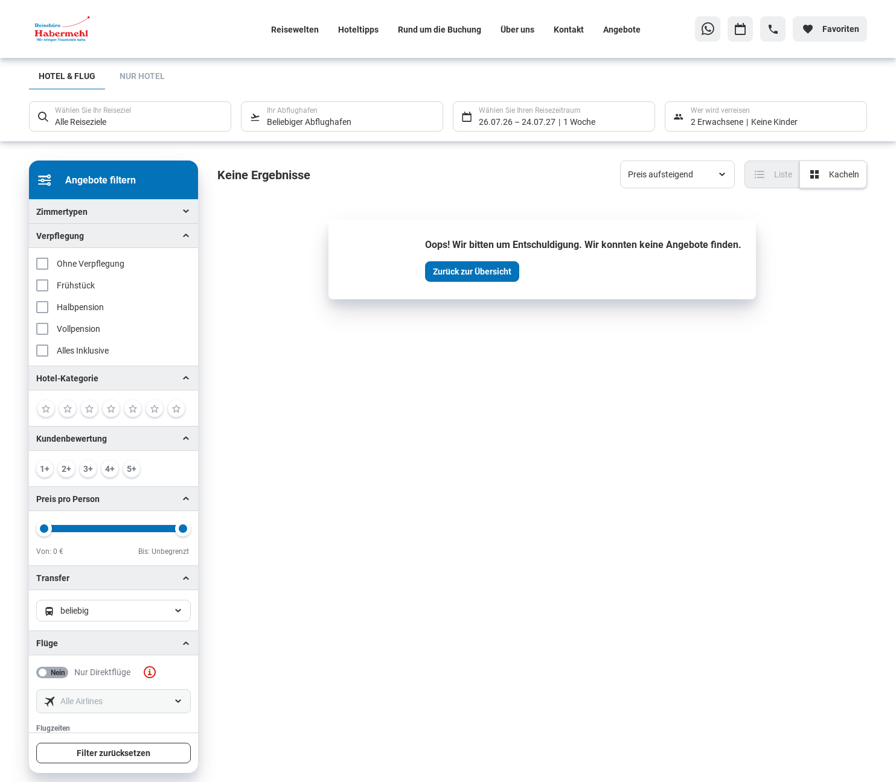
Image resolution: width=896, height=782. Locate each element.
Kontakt (569, 29)
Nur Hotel (142, 75)
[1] (45, 408)
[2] (67, 408)
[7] (176, 408)
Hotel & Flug (67, 75)
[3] (89, 408)
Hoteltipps (358, 29)
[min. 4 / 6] (109, 468)
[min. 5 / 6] (131, 468)
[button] (113, 378)
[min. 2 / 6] (66, 468)
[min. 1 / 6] (44, 468)
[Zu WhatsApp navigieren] (707, 29)
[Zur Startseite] (108, 28)
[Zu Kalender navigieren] (740, 29)
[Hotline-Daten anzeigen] (773, 29)
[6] (154, 408)
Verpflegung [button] (60, 235)
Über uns (517, 29)
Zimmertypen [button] (62, 211)
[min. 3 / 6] (88, 468)
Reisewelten (295, 29)
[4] (111, 408)
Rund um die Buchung (439, 29)
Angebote (622, 29)
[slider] (44, 528)
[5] (132, 408)
